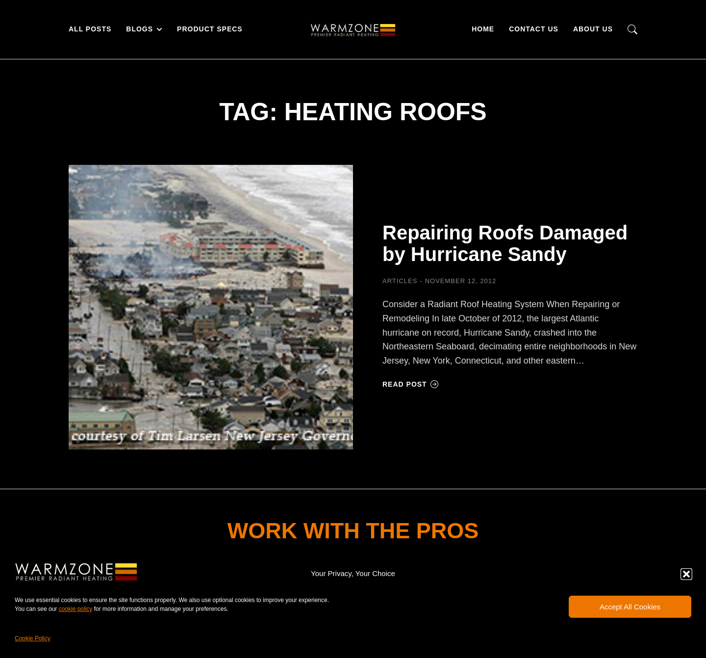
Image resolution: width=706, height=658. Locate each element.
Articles (399, 281)
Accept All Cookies (630, 607)
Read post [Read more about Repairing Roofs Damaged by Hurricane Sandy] (410, 384)
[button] (686, 574)
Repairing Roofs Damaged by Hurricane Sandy (505, 243)
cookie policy (76, 608)
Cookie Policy (32, 638)
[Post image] (211, 307)
